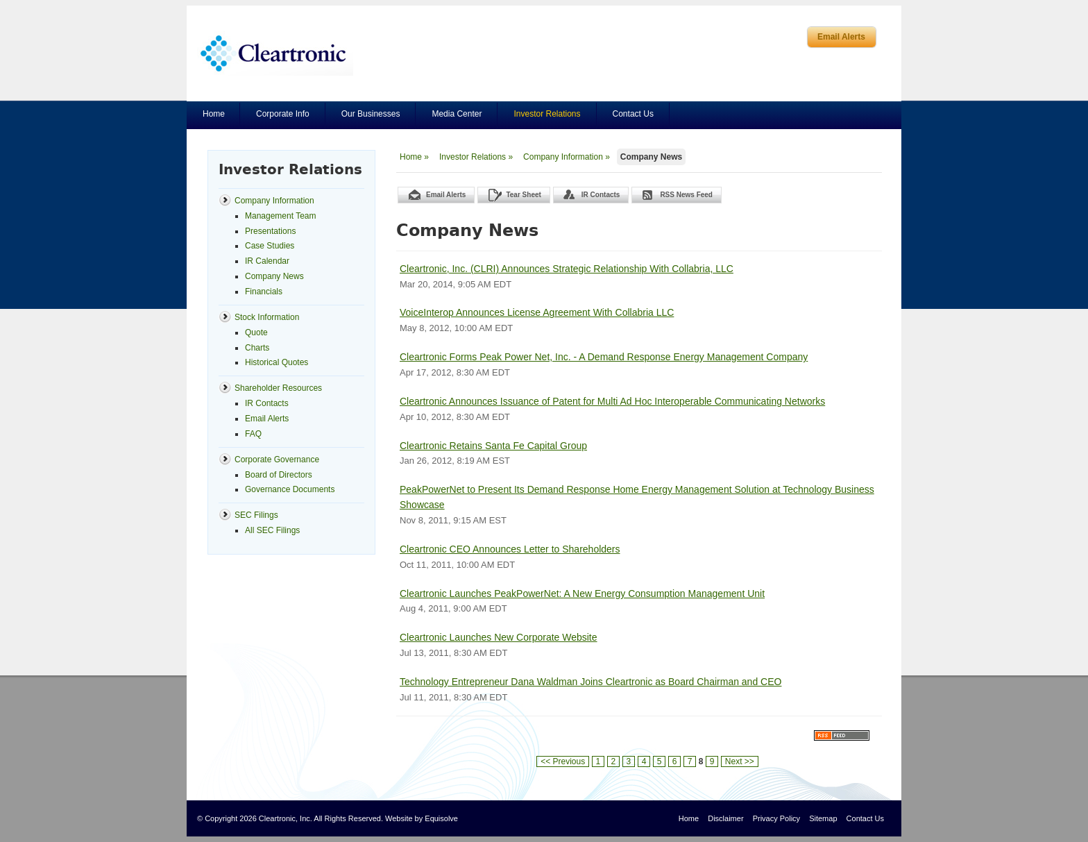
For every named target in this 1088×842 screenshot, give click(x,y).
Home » (414, 157)
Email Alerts (841, 37)
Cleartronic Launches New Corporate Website (498, 637)
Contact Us (633, 114)
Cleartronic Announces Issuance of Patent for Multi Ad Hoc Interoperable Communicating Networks (612, 401)
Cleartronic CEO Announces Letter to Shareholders (510, 549)
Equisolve (441, 818)
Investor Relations (546, 114)
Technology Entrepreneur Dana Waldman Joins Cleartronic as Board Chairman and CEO (590, 681)
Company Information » (566, 157)
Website (399, 818)
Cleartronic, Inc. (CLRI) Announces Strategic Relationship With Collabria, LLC (566, 268)
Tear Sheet (523, 195)
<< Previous (563, 761)
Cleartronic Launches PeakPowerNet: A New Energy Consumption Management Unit (582, 593)
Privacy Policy (776, 818)
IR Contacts (600, 195)
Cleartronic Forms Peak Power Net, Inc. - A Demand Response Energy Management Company (604, 356)
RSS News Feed (686, 195)
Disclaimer (725, 818)
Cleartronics (275, 53)
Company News (651, 157)
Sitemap (823, 818)
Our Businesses (370, 114)
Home (214, 114)
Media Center (457, 114)
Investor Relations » (476, 157)
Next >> (739, 761)
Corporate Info (282, 114)
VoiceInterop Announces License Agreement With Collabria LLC (537, 312)
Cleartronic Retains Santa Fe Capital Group (493, 445)
